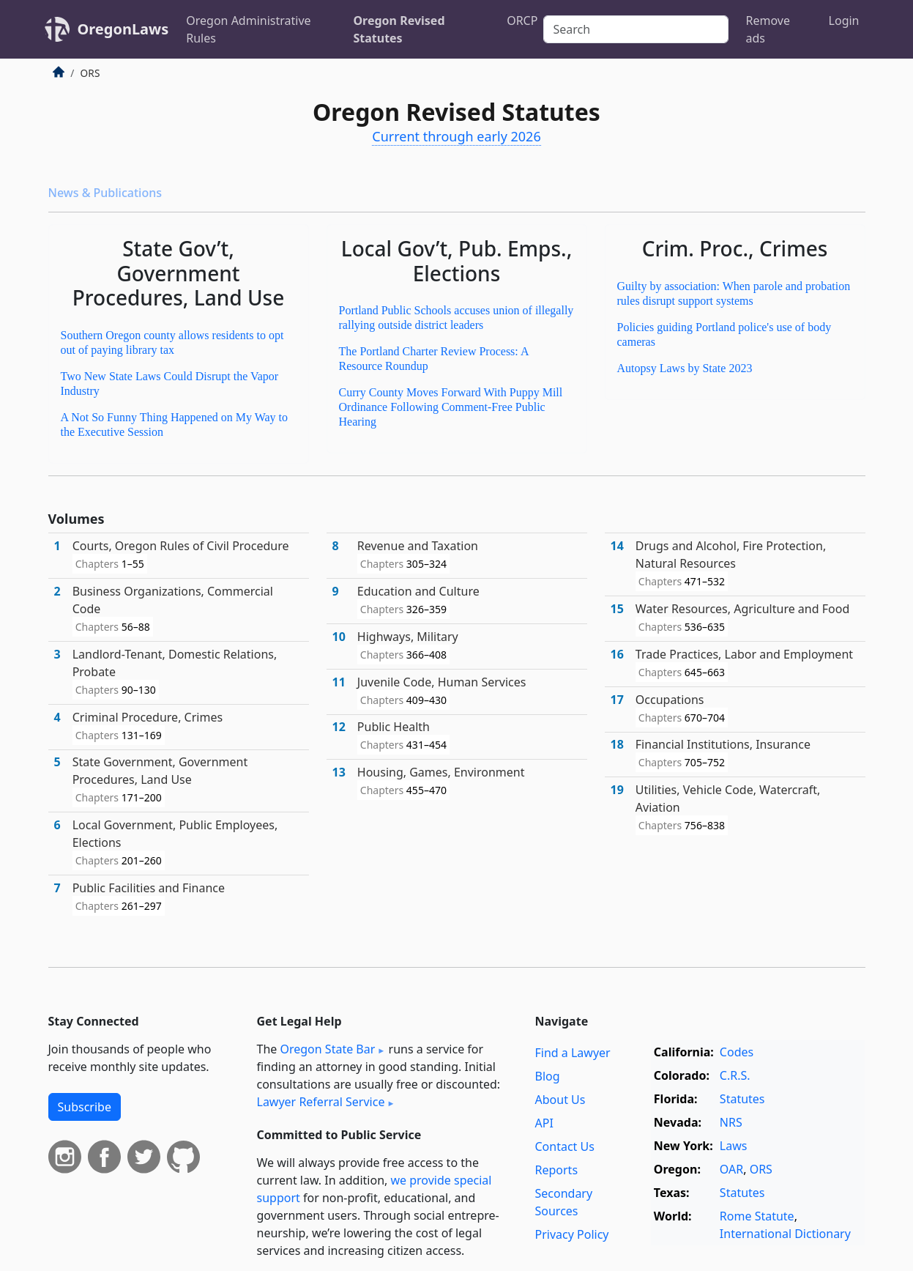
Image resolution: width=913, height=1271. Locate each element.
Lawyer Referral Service (321, 1102)
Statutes (742, 1099)
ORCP (522, 20)
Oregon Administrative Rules (248, 29)
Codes (736, 1052)
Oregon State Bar (327, 1049)
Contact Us (565, 1146)
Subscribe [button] (84, 1107)
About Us (560, 1100)
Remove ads (768, 29)
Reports (556, 1170)
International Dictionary (785, 1234)
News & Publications (105, 193)
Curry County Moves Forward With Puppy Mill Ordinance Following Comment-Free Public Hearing (451, 407)
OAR (731, 1169)
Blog (547, 1076)
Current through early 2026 (456, 136)
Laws (734, 1146)
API (544, 1123)
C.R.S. (735, 1075)
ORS (761, 1169)
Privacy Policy (572, 1234)
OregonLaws (123, 29)
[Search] (635, 29)
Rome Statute (757, 1216)
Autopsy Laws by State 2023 (685, 368)
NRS (731, 1122)
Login (844, 20)
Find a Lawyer (573, 1053)
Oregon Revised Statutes (398, 29)
